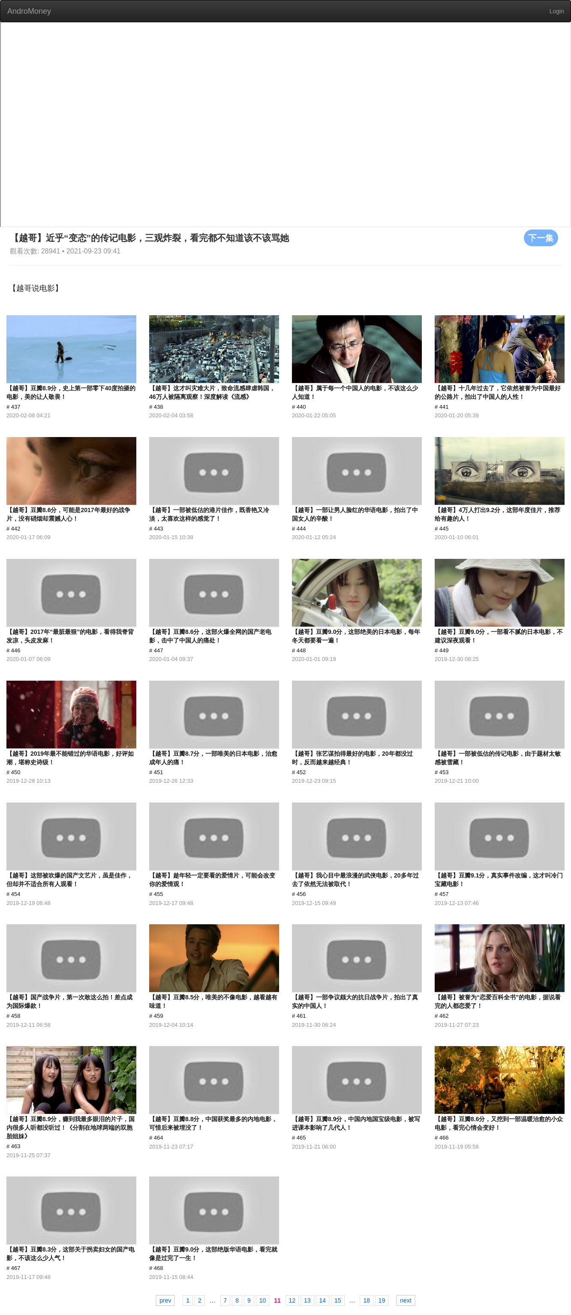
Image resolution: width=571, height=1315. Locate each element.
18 (366, 1300)
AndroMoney (29, 11)
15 (337, 1300)
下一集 (541, 237)
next (405, 1300)
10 (262, 1300)
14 (322, 1300)
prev (165, 1300)
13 (307, 1300)
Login (557, 11)
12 (292, 1300)
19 (382, 1300)
